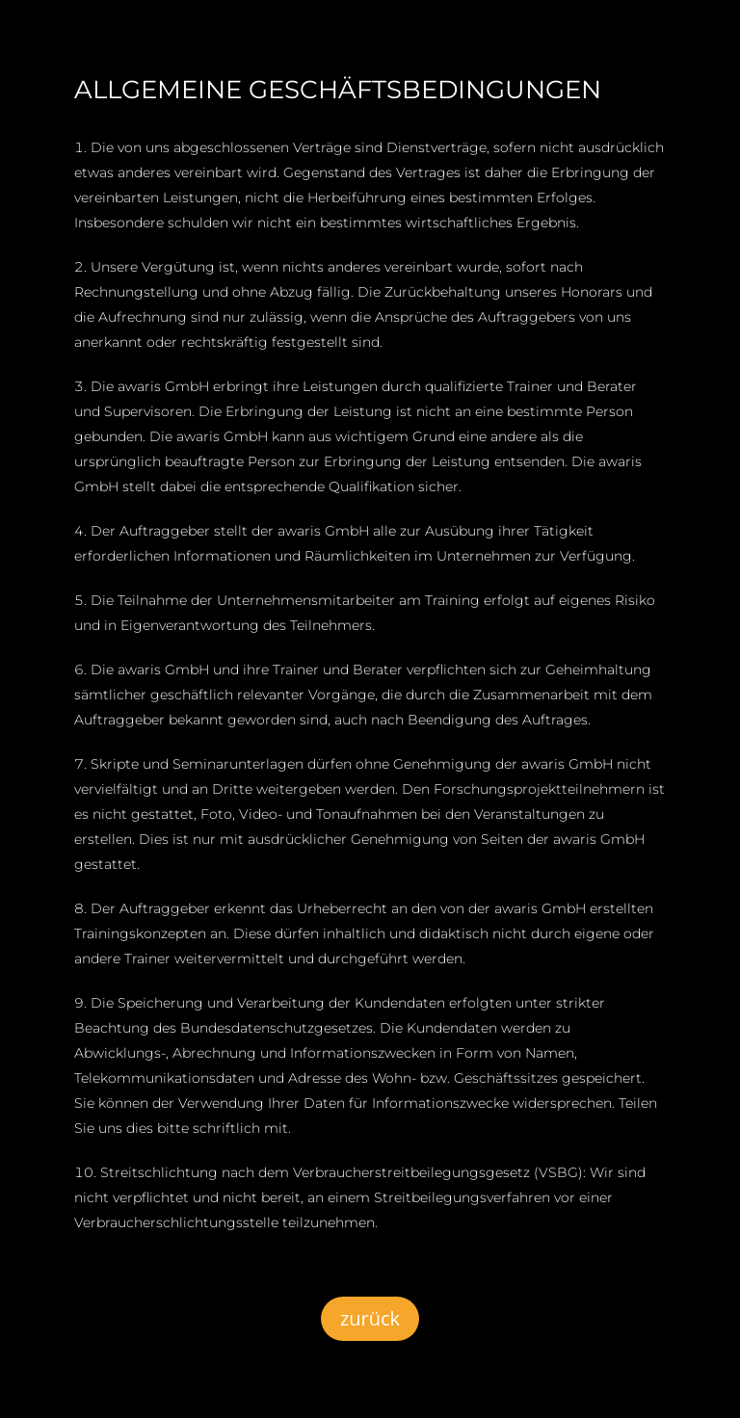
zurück (370, 1318)
